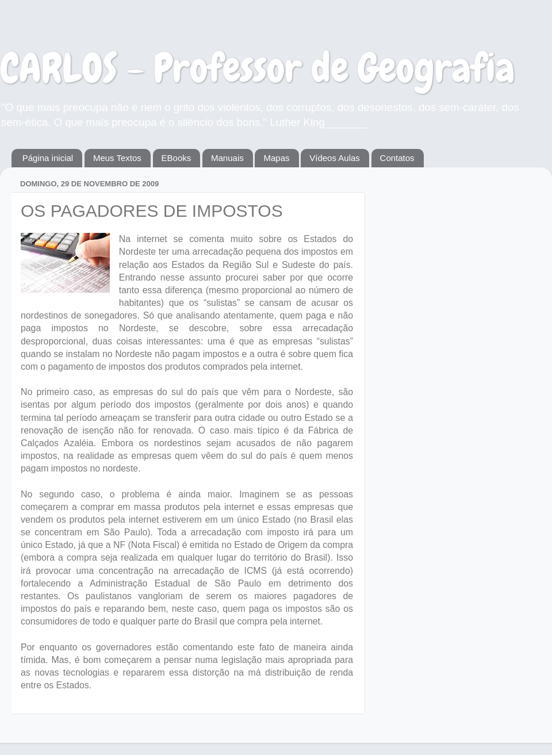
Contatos (397, 158)
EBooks (176, 158)
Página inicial (47, 158)
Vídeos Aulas (334, 158)
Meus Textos (117, 158)
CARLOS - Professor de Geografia (257, 68)
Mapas (276, 158)
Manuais (227, 158)
